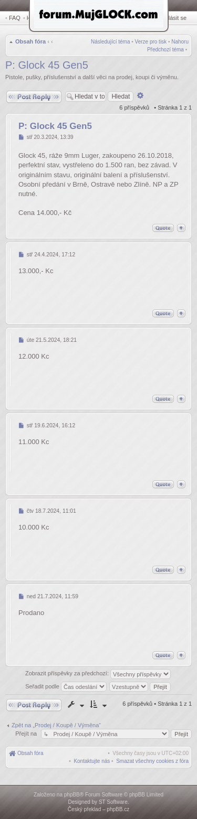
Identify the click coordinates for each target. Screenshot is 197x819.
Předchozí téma (165, 49)
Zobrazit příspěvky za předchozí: (98, 674)
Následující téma (110, 42)
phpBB (72, 795)
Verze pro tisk (151, 42)
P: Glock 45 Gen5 (46, 65)
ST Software (113, 802)
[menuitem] (152, 761)
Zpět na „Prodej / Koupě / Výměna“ (56, 725)
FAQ (14, 18)
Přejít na (26, 733)
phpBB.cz (118, 809)
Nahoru (180, 42)
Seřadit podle (66, 686)
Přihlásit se (172, 18)
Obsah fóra (30, 41)
